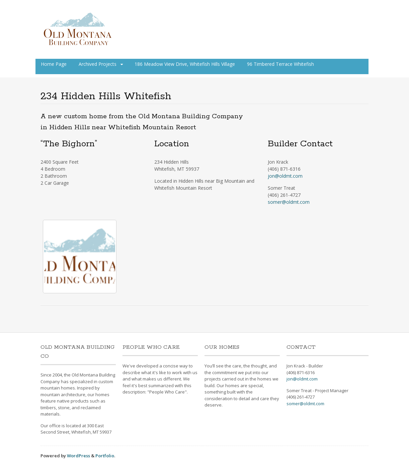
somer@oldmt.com (289, 202)
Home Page (54, 64)
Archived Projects (97, 64)
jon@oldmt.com (285, 176)
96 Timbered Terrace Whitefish (280, 64)
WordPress (78, 456)
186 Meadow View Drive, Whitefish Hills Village (185, 64)
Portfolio (104, 456)
